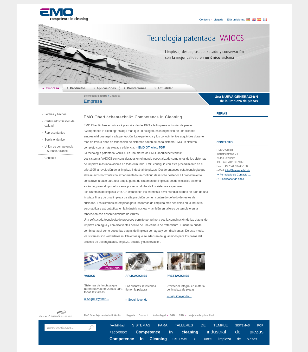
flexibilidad (117, 325)
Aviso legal (159, 315)
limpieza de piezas (237, 339)
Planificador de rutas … (232, 178)
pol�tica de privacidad (201, 315)
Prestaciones (136, 88)
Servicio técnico (55, 139)
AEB (181, 315)
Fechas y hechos (55, 114)
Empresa (52, 88)
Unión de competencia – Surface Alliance (59, 149)
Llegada (218, 19)
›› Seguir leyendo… (96, 299)
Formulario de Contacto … (234, 174)
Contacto (204, 19)
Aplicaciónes (106, 88)
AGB (172, 315)
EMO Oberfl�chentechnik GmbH (103, 315)
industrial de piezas (235, 331)
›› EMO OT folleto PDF (149, 147)
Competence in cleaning (167, 332)
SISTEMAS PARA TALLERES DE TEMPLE (180, 325)
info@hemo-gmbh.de (237, 170)
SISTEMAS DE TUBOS (192, 339)
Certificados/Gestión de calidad (60, 123)
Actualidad (165, 88)
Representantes (55, 132)
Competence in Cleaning (138, 339)
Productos (77, 88)
